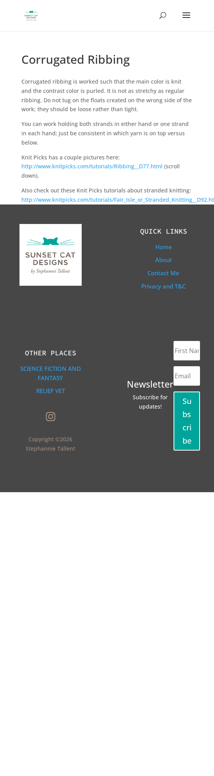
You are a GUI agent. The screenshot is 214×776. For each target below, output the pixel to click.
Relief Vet (50, 391)
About (163, 260)
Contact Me (163, 273)
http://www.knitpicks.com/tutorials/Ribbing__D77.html (92, 166)
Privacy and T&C (163, 286)
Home (163, 247)
